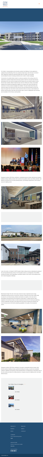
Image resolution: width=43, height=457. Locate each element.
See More (17, 392)
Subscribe (12, 446)
